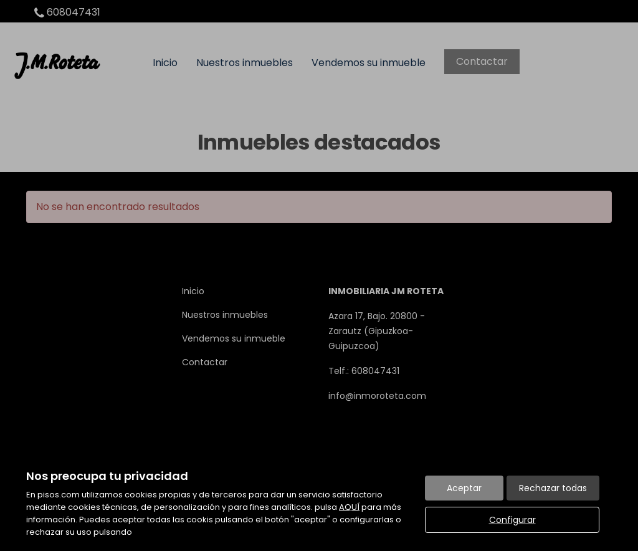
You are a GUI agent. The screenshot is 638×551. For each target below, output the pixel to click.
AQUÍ (349, 507)
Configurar (512, 520)
